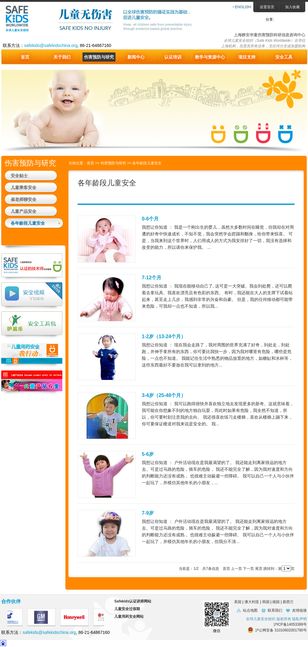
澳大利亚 (251, 602)
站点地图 (250, 610)
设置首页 (267, 7)
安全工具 (283, 57)
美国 (235, 602)
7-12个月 (151, 277)
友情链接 (299, 610)
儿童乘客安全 (23, 187)
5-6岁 (148, 454)
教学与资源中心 (210, 57)
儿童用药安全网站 (129, 616)
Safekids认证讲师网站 (132, 601)
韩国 (266, 602)
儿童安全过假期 (127, 609)
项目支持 (246, 57)
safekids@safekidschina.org (51, 45)
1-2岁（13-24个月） (164, 336)
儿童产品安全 (23, 211)
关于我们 (62, 57)
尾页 (258, 569)
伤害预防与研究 (99, 57)
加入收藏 (292, 7)
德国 (276, 602)
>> (97, 163)
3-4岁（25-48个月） (164, 395)
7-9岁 (148, 513)
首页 (25, 57)
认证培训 (173, 57)
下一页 (248, 569)
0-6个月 (150, 218)
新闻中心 (136, 57)
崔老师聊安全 (23, 199)
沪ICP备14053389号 (290, 624)
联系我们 (275, 610)
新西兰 (288, 602)
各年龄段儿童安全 (28, 223)
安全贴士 (19, 175)
